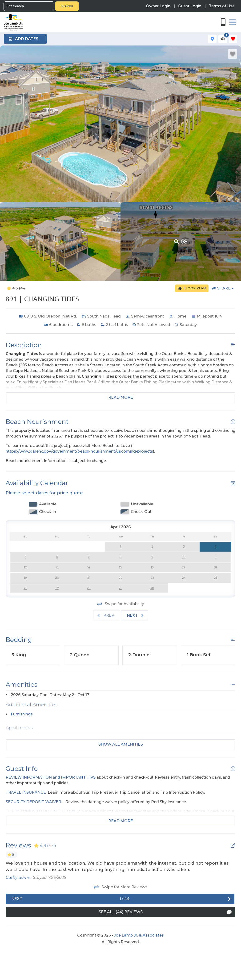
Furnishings (22, 714)
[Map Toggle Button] (212, 39)
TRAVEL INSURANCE (26, 792)
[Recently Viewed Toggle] (222, 39)
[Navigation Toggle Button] (232, 22)
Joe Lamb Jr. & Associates (139, 935)
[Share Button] (222, 288)
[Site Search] (29, 6)
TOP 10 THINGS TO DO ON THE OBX (41, 811)
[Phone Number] (223, 22)
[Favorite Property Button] (232, 54)
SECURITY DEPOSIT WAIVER (33, 802)
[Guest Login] (189, 6)
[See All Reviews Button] (120, 912)
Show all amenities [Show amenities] (120, 744)
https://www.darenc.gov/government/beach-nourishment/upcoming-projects (79, 451)
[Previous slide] (106, 615)
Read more (120, 397)
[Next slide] (134, 615)
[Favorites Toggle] (233, 39)
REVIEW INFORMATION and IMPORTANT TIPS (51, 777)
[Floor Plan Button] (192, 288)
